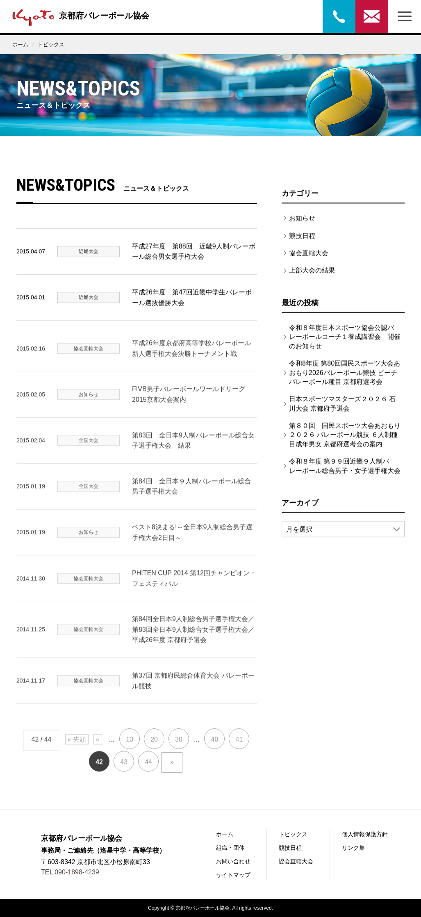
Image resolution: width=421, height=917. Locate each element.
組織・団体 (230, 847)
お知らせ (302, 223)
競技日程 (302, 241)
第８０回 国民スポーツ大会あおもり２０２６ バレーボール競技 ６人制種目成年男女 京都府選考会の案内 (345, 440)
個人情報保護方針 (365, 834)
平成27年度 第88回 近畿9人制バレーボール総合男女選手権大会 (193, 257)
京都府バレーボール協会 (78, 15)
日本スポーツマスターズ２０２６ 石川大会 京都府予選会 (342, 409)
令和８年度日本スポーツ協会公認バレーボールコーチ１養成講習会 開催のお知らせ (345, 342)
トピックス (293, 834)
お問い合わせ (371, 16)
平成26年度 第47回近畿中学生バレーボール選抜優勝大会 (192, 303)
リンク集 (353, 847)
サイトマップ (233, 874)
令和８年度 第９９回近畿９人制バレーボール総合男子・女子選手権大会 (345, 471)
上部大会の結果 (312, 275)
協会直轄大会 (308, 258)
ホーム (20, 44)
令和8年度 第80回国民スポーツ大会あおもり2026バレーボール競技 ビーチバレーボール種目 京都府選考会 (344, 378)
